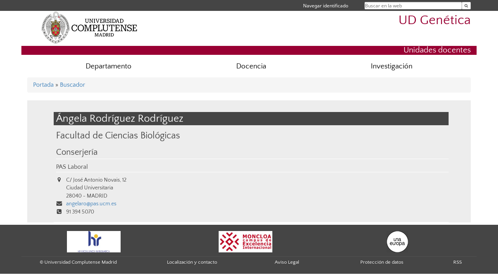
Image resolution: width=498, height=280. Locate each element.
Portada (43, 84)
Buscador (72, 84)
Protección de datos (381, 262)
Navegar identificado (325, 5)
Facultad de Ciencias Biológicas (118, 135)
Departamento (109, 66)
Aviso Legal (287, 262)
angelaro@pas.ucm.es (91, 204)
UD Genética (434, 20)
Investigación (391, 66)
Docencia (251, 66)
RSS (457, 262)
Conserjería (77, 152)
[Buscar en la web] (466, 5)
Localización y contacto (192, 262)
